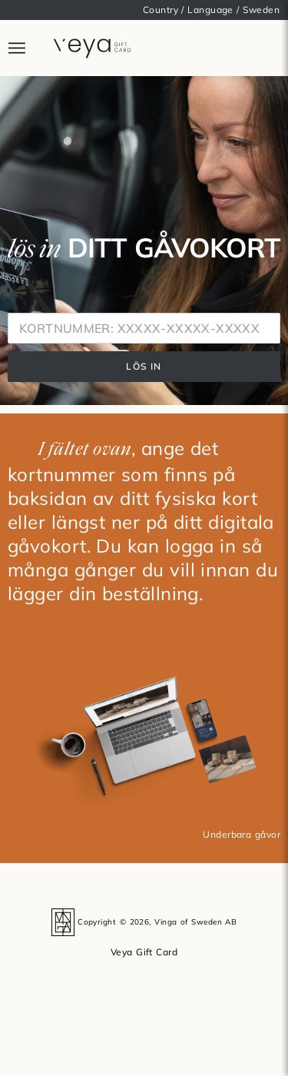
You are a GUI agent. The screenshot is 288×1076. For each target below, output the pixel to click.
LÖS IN (143, 366)
